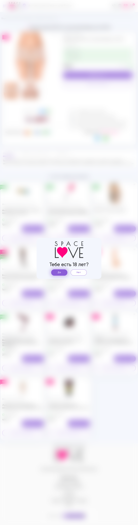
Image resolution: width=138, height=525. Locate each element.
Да (59, 272)
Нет (79, 272)
